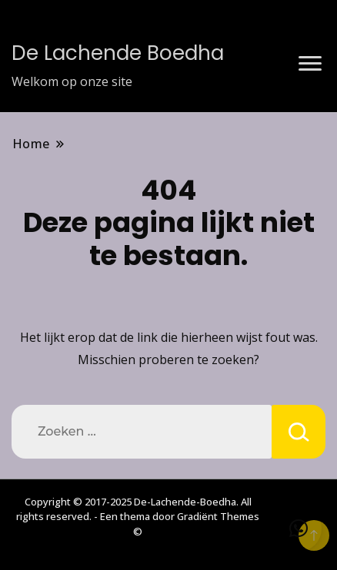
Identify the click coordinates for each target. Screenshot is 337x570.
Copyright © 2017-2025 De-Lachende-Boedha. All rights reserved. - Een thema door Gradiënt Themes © (137, 517)
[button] (298, 528)
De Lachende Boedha (118, 53)
